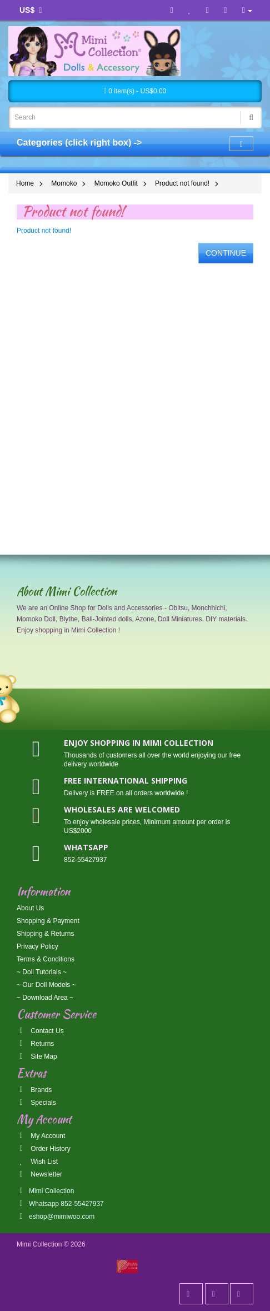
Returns (35, 1044)
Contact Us (40, 1031)
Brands (34, 1090)
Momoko (64, 183)
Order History (44, 1149)
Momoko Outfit (116, 183)
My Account (41, 1136)
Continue (226, 252)
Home (25, 183)
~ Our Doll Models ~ (46, 985)
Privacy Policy (37, 946)
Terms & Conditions (45, 959)
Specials (36, 1102)
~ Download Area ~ (45, 997)
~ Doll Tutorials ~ (42, 972)
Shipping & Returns (45, 934)
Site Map (37, 1056)
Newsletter (39, 1174)
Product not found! (182, 183)
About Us (30, 908)
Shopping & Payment (48, 921)
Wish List (37, 1161)
